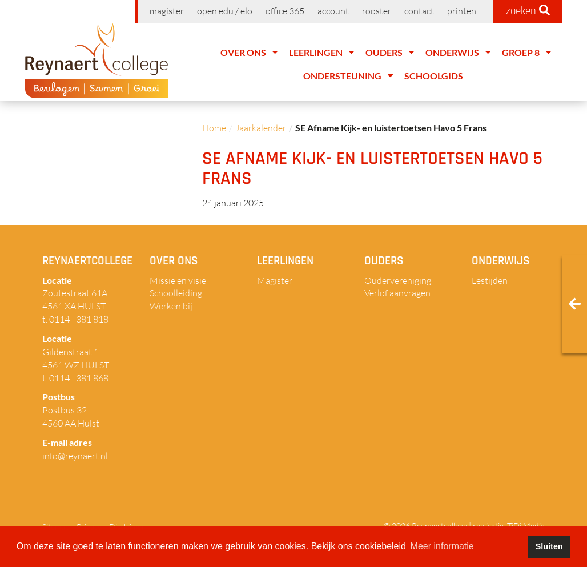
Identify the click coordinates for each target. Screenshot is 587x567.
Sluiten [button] (549, 546)
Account (333, 11)
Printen (461, 11)
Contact (419, 11)
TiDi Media (526, 525)
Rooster (376, 11)
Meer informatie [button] (442, 546)
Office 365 (285, 11)
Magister (167, 11)
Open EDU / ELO (224, 11)
